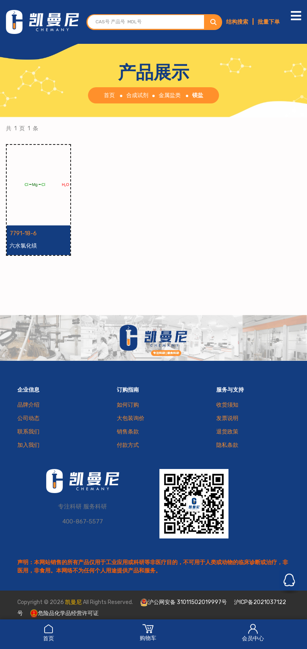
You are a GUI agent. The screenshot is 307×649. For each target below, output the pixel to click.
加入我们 (28, 445)
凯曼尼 (73, 602)
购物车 (148, 632)
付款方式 (128, 445)
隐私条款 (227, 445)
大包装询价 (130, 418)
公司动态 (28, 418)
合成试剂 (137, 95)
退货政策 (227, 431)
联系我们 (28, 431)
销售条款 (128, 431)
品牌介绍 (28, 404)
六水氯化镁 (23, 245)
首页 (48, 632)
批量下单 (269, 22)
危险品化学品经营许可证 (64, 613)
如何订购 (128, 404)
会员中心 (253, 632)
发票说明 (227, 418)
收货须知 (227, 404)
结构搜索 (237, 22)
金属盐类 (170, 95)
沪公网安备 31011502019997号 (183, 602)
